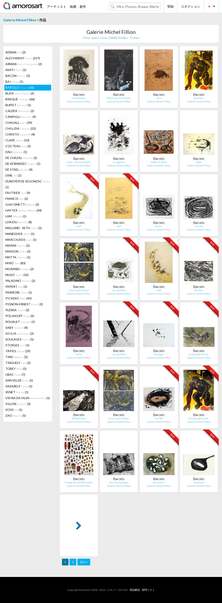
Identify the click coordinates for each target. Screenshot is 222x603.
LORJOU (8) (18, 222)
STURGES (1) (17, 345)
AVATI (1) (15, 70)
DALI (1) (16, 152)
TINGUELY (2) (18, 363)
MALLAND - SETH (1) (23, 228)
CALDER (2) (19, 111)
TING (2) (16, 357)
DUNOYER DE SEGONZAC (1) (27, 184)
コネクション (190, 6)
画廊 (73, 6)
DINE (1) (13, 175)
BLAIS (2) (19, 93)
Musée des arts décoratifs (79, 482)
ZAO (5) (15, 415)
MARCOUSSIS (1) (20, 239)
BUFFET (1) (18, 105)
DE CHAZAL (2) (21, 158)
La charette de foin (199, 354)
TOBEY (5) (15, 368)
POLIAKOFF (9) (19, 316)
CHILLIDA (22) (20, 128)
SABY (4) (16, 327)
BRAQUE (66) (20, 99)
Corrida (198, 226)
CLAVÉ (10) (17, 140)
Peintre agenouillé (199, 418)
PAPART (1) (16, 286)
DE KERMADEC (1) (22, 163)
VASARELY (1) (18, 386)
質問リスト (148, 589)
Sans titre (199, 98)
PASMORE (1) (18, 292)
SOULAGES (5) (19, 339)
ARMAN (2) (23, 64)
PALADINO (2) (20, 281)
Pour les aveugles (118, 482)
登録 (170, 6)
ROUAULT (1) (20, 322)
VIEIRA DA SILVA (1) (27, 398)
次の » (84, 562)
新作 (83, 6)
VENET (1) (16, 392)
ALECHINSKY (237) (22, 58)
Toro (158, 98)
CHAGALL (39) (18, 122)
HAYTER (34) (23, 210)
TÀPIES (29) (17, 351)
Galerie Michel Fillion (19, 20)
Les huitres (159, 482)
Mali (78, 226)
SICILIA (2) (19, 333)
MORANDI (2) (19, 269)
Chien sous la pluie (79, 290)
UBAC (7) (15, 374)
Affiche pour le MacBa (119, 98)
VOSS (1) (13, 409)
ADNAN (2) (15, 52)
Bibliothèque (79, 418)
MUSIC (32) (17, 275)
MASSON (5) (18, 251)
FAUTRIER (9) (17, 193)
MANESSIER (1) (19, 234)
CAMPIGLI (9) (20, 117)
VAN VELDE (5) (19, 380)
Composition (79, 98)
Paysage (158, 354)
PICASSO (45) (18, 298)
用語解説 (135, 589)
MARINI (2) (17, 245)
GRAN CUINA (159, 162)
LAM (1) (15, 216)
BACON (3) (17, 76)
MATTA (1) (17, 257)
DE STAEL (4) (19, 169)
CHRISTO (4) (20, 134)
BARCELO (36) (19, 87)
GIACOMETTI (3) (22, 204)
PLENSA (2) (17, 310)
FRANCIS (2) (16, 198)
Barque (199, 290)
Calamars (198, 482)
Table (199, 162)
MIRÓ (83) (15, 263)
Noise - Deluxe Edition (79, 162)
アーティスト (56, 6)
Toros (79, 354)
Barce (158, 226)
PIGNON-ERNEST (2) (24, 304)
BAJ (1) (14, 81)
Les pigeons (119, 162)
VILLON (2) (18, 404)
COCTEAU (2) (18, 146)
